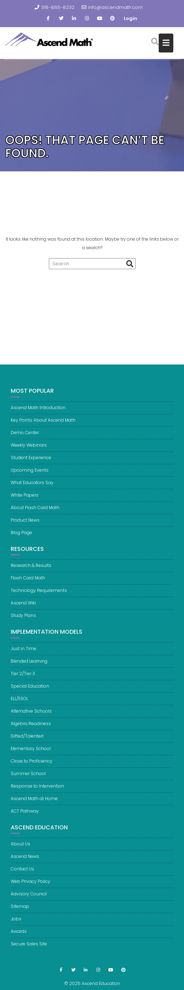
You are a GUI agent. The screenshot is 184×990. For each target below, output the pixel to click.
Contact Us (22, 873)
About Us (20, 848)
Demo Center (25, 436)
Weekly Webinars (29, 449)
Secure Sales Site (29, 948)
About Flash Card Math (35, 511)
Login (130, 18)
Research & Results (31, 569)
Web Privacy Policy (30, 885)
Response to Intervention (37, 790)
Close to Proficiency (31, 765)
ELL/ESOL (19, 702)
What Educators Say (32, 486)
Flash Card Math (28, 581)
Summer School (28, 777)
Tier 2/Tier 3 (23, 677)
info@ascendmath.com (112, 7)
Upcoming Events (29, 474)
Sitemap (20, 910)
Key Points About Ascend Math (43, 424)
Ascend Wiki (23, 606)
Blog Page (21, 536)
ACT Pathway (25, 814)
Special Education (30, 690)
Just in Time (23, 652)
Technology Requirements (39, 594)
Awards (19, 935)
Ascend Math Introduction (38, 411)
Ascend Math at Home (34, 802)
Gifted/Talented (27, 740)
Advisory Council (29, 898)
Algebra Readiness (31, 727)
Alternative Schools (31, 715)
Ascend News (25, 860)
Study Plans (23, 619)
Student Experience (31, 461)
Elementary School (31, 752)
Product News (25, 524)
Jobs (16, 923)
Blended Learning (29, 665)
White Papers (25, 499)
